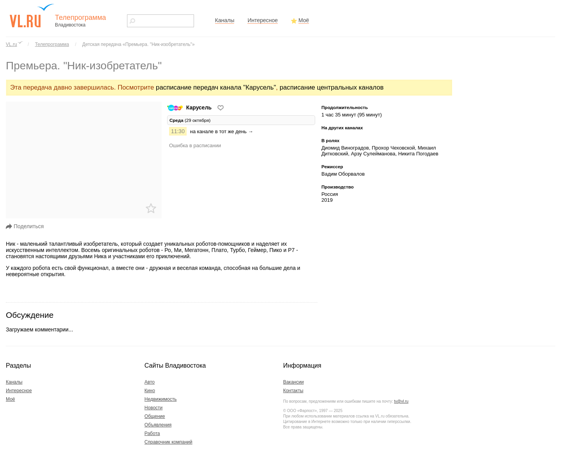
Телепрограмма (52, 44)
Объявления (158, 425)
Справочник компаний (168, 442)
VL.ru (11, 44)
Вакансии (293, 382)
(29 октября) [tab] (189, 120)
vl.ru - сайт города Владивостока (32, 15)
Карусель (190, 107)
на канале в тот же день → (221, 131)
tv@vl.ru (401, 401)
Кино (150, 390)
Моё (303, 20)
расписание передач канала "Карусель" (216, 87)
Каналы (225, 20)
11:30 (178, 131)
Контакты (293, 390)
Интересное (262, 20)
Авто (150, 382)
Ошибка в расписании (195, 145)
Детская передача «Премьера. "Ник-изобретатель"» (138, 44)
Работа (152, 433)
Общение (155, 416)
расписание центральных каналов (332, 87)
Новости (153, 407)
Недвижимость (161, 399)
